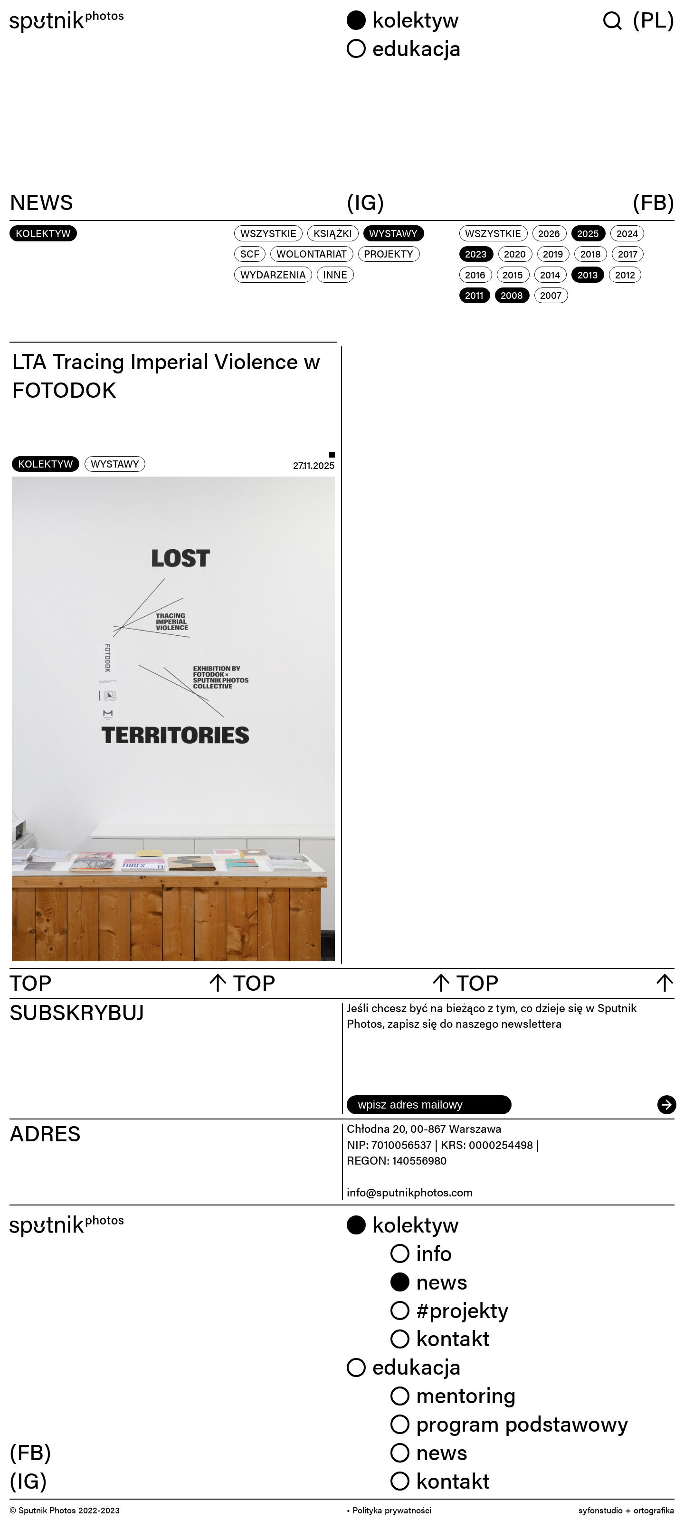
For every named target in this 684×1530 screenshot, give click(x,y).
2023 (476, 253)
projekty (388, 253)
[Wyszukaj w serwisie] (618, 20)
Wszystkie (268, 233)
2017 (627, 253)
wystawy (393, 233)
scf (249, 253)
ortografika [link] (654, 1510)
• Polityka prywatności (389, 1510)
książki (333, 233)
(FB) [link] (30, 1451)
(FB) (653, 202)
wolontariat (311, 253)
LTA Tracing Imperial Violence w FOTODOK (166, 374)
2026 (549, 233)
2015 (513, 274)
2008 (512, 294)
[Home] (173, 22)
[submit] (665, 1104)
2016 (475, 274)
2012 (625, 274)
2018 (590, 253)
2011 (474, 294)
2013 (588, 274)
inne (335, 274)
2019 (553, 253)
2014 (550, 274)
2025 (588, 233)
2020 (515, 253)
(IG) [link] (28, 1479)
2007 (550, 294)
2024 (627, 233)
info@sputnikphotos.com (410, 1192)
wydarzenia (273, 274)
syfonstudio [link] (601, 1510)
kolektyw (45, 463)
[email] (429, 1104)
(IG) (365, 202)
